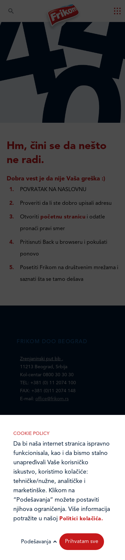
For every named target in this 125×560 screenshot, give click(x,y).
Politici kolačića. (81, 519)
